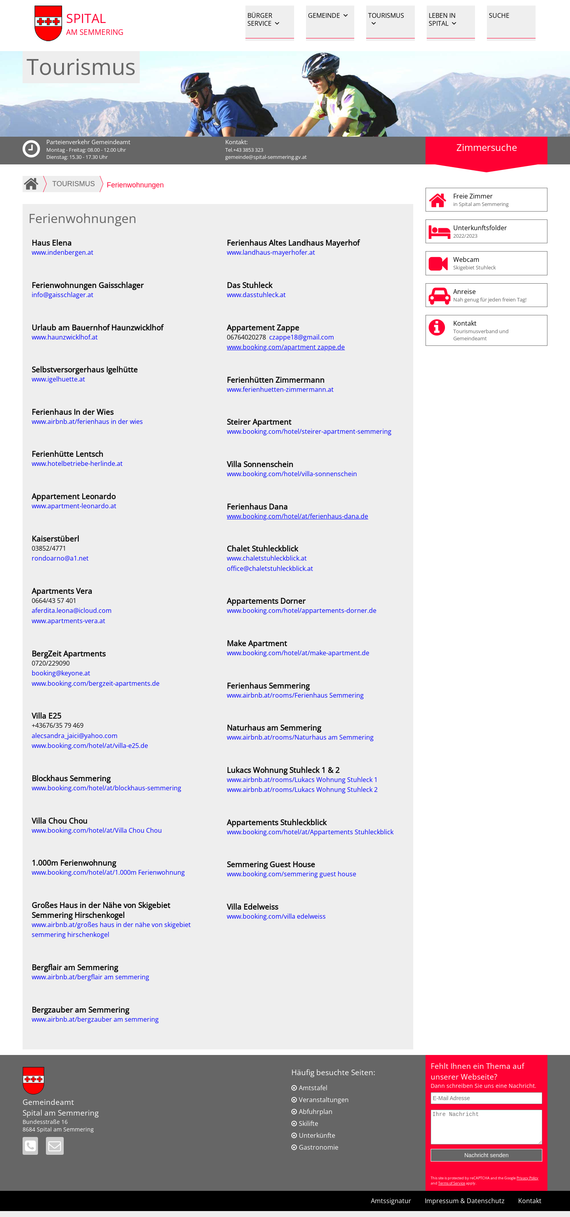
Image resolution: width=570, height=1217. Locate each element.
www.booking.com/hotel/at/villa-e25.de (90, 745)
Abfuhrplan (315, 1111)
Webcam (498, 263)
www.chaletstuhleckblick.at (267, 558)
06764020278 (248, 337)
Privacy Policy (527, 1183)
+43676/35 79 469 (58, 725)
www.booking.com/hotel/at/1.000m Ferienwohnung (108, 872)
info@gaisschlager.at (62, 294)
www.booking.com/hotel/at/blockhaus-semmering (106, 788)
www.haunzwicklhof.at (65, 337)
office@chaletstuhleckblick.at (270, 568)
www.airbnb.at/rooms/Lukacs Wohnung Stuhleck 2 (302, 789)
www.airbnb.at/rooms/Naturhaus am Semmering (300, 737)
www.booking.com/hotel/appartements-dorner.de (301, 610)
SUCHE (499, 15)
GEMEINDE (328, 15)
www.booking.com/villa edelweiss (276, 916)
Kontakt (498, 330)
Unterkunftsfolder (498, 231)
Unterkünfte (317, 1135)
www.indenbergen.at (62, 252)
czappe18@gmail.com (301, 337)
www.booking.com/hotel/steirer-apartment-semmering (309, 431)
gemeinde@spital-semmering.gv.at (266, 156)
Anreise (498, 295)
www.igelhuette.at (58, 379)
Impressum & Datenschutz (465, 1206)
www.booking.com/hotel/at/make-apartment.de (298, 653)
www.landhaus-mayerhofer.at (271, 252)
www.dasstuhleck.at (256, 294)
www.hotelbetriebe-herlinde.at (77, 463)
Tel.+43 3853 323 (244, 149)
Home (32, 184)
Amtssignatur (391, 1206)
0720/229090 (51, 663)
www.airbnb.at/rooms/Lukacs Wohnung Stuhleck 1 (302, 779)
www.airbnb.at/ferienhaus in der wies (87, 421)
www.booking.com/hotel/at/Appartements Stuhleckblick (310, 832)
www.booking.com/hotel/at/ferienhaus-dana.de (297, 516)
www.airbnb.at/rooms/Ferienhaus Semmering (295, 695)
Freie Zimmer (498, 200)
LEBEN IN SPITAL (443, 19)
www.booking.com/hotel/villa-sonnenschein (292, 473)
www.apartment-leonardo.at (74, 506)
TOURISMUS (386, 19)
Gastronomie (318, 1147)
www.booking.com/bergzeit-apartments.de (96, 683)
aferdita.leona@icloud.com (72, 610)
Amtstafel (313, 1087)
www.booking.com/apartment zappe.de (286, 347)
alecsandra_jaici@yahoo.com (75, 735)
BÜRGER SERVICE (263, 19)
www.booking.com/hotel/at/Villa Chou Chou (97, 830)
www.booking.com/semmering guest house (291, 874)
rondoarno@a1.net (60, 558)
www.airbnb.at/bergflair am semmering (90, 977)
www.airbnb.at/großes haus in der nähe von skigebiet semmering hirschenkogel (111, 929)
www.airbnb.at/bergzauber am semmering (95, 1019)
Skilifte (308, 1123)
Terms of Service (451, 1189)
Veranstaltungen (324, 1099)
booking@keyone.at (61, 673)
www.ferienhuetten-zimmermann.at (280, 389)
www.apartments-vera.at (68, 620)
